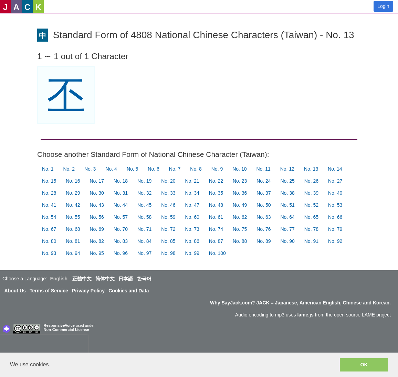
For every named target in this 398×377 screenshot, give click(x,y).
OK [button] (364, 364)
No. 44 (121, 205)
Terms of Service (49, 290)
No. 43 (97, 205)
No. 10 (239, 169)
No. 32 (144, 193)
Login (383, 6)
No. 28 (49, 193)
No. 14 (335, 169)
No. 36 (240, 193)
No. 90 (288, 241)
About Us (15, 290)
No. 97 (144, 253)
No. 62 (240, 217)
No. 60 (192, 217)
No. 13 (311, 169)
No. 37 (263, 193)
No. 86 (192, 241)
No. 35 (216, 193)
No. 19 (144, 181)
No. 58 (144, 217)
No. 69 (97, 229)
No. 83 (121, 241)
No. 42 (73, 205)
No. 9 (217, 169)
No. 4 (111, 169)
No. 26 (311, 181)
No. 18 (121, 181)
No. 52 (311, 205)
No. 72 (168, 229)
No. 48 (216, 205)
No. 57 (121, 217)
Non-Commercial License (66, 329)
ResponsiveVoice (59, 325)
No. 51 (288, 205)
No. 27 (335, 181)
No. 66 (335, 217)
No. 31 (121, 193)
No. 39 (311, 193)
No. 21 (192, 181)
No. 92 (335, 241)
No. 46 (168, 205)
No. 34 (192, 193)
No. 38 (288, 193)
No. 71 (144, 229)
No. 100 (217, 253)
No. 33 (168, 193)
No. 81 (73, 241)
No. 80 (49, 241)
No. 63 (263, 217)
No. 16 (73, 181)
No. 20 (168, 181)
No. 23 (240, 181)
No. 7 (174, 169)
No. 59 (168, 217)
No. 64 (288, 217)
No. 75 (240, 229)
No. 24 (263, 181)
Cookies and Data (128, 290)
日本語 (125, 278)
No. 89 (263, 241)
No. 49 (240, 205)
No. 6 (153, 169)
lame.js (305, 314)
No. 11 (263, 169)
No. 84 (144, 241)
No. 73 (192, 229)
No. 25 (288, 181)
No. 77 (288, 229)
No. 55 (73, 217)
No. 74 (216, 229)
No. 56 (97, 217)
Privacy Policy (88, 290)
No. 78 (311, 229)
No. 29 (73, 193)
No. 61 (216, 217)
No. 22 (216, 181)
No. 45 (144, 205)
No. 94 (73, 253)
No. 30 (97, 193)
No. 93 (49, 253)
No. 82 (97, 241)
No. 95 (97, 253)
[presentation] (44, 345)
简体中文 (105, 278)
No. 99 (192, 253)
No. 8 (195, 169)
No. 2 (68, 169)
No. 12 (287, 169)
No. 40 (335, 193)
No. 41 (49, 205)
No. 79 (335, 229)
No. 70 (121, 229)
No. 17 (97, 181)
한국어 (144, 278)
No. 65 (311, 217)
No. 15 (49, 181)
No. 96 (121, 253)
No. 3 (90, 169)
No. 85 (168, 241)
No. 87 (216, 241)
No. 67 (49, 229)
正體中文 (82, 278)
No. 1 (47, 169)
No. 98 (168, 253)
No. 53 (335, 205)
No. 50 (263, 205)
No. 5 (132, 169)
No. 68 (73, 229)
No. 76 (263, 229)
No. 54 (49, 217)
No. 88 (240, 241)
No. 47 (192, 205)
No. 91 (311, 241)
